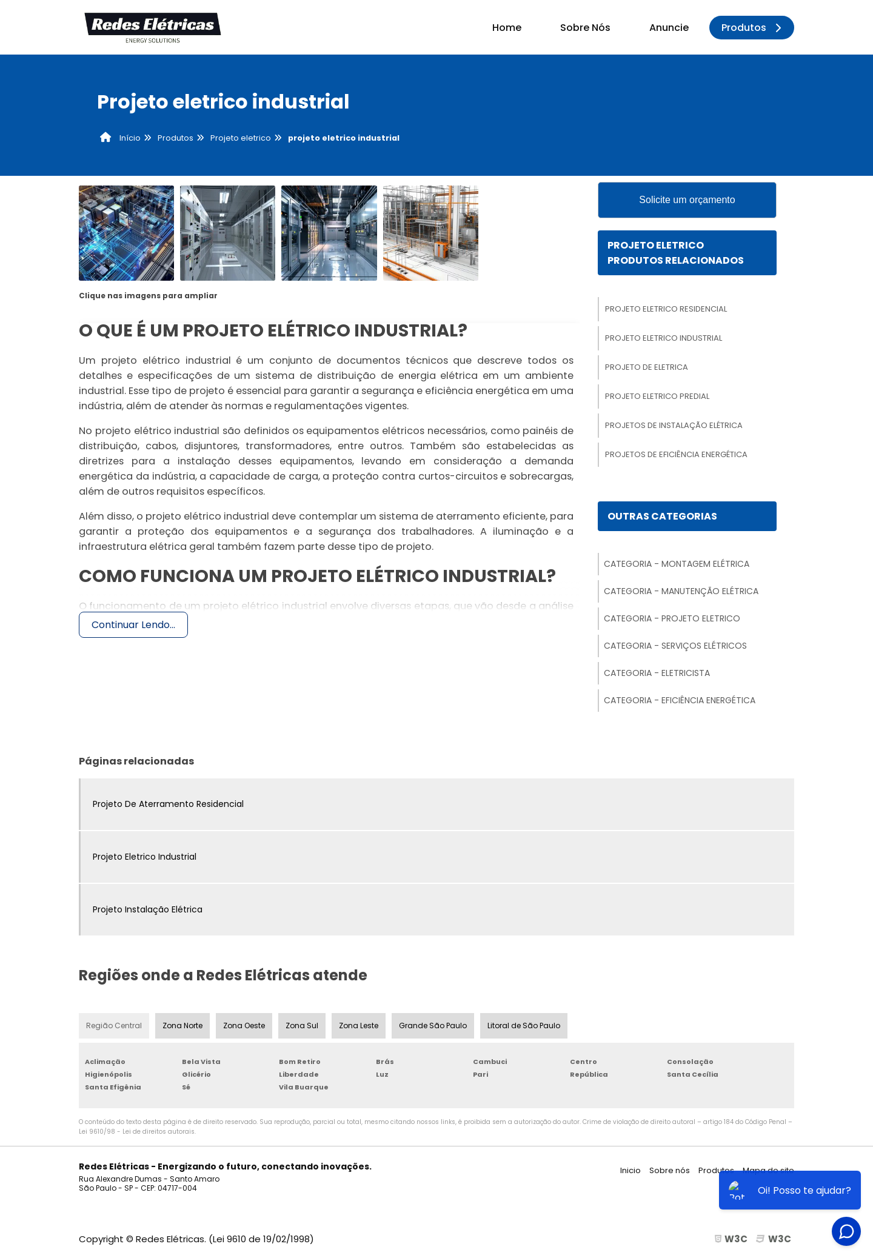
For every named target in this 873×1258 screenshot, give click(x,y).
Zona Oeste (244, 1025)
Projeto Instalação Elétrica (147, 909)
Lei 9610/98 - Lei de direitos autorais (137, 1131)
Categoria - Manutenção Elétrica (681, 591)
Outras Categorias (662, 516)
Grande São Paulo (433, 1025)
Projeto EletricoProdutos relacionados (675, 252)
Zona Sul (302, 1025)
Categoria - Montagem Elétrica (676, 564)
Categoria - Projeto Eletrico (672, 618)
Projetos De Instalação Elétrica (674, 425)
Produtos (753, 28)
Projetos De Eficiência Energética (676, 454)
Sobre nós (669, 1170)
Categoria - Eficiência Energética (679, 700)
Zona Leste (358, 1025)
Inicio (630, 1170)
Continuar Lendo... (133, 625)
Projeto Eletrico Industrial (663, 338)
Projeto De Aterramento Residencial (168, 804)
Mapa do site (768, 1170)
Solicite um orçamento (687, 200)
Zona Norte (182, 1025)
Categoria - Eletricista (657, 673)
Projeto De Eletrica (646, 367)
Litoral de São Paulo (523, 1025)
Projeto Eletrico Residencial (666, 309)
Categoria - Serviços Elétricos (675, 646)
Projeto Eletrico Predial (657, 396)
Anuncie (669, 28)
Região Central (114, 1025)
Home (506, 28)
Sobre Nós (585, 28)
